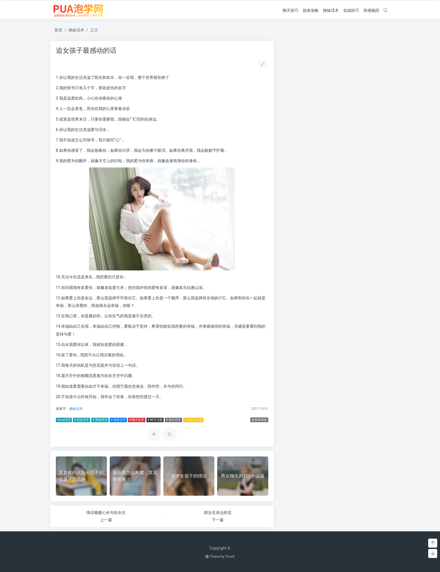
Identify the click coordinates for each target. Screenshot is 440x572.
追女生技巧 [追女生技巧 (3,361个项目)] (358, 186)
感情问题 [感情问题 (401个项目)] (304, 137)
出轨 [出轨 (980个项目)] (297, 118)
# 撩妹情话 (99, 420)
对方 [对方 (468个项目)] (376, 118)
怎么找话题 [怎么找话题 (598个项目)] (295, 126)
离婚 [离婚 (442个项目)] (327, 156)
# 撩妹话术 (118, 420)
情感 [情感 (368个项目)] (327, 126)
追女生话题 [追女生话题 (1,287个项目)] (298, 196)
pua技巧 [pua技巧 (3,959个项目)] (313, 106)
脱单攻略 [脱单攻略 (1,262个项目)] (341, 175)
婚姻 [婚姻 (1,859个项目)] (349, 117)
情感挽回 (371, 10)
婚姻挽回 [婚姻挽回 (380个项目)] (364, 119)
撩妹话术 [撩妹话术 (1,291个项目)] (295, 155)
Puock (229, 557)
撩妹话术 (331, 10)
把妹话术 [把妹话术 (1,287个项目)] (358, 136)
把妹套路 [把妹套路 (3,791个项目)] (329, 135)
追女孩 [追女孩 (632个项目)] (331, 187)
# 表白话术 (173, 420)
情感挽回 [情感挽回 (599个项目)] (354, 126)
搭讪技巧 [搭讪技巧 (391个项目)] (331, 147)
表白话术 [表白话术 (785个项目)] (294, 187)
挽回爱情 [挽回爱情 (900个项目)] (294, 146)
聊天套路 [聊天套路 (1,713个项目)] (297, 165)
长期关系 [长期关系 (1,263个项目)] (326, 197)
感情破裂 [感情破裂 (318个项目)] (290, 137)
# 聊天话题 (154, 420)
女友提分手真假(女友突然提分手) (317, 49)
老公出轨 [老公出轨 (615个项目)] (368, 155)
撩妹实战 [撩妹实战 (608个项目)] (349, 146)
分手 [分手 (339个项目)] (306, 119)
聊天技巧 (290, 10)
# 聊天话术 (136, 420)
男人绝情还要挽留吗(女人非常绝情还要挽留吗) (330, 56)
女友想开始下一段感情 (306, 70)
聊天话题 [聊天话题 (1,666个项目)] (315, 175)
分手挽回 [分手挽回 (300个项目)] (317, 119)
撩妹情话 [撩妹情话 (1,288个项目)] (370, 146)
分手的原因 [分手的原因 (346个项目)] (333, 119)
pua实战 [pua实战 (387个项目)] (290, 107)
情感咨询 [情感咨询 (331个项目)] (338, 126)
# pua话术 (63, 420)
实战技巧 (351, 10)
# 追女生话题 (193, 420)
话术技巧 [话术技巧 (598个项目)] (314, 187)
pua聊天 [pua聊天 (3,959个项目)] (344, 106)
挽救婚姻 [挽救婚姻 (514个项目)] (314, 146)
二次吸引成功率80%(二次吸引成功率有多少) (328, 63)
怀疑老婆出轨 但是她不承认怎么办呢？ (322, 76)
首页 (58, 30)
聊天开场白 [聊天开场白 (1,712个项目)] (327, 165)
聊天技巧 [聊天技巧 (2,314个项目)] (358, 165)
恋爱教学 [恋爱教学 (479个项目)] (315, 126)
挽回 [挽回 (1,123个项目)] (376, 136)
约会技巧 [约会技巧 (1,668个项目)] (345, 155)
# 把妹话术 (81, 420)
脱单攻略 (310, 10)
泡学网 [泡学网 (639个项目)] (315, 155)
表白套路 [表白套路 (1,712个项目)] (367, 175)
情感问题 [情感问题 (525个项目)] (373, 126)
